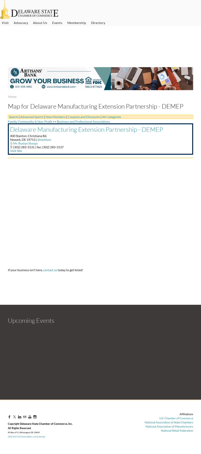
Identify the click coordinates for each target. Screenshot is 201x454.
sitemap (41, 436)
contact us (50, 270)
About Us (40, 23)
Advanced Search (31, 117)
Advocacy (21, 23)
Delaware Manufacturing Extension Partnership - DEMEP (86, 129)
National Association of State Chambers (169, 422)
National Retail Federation (177, 430)
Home (12, 96)
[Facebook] (9, 417)
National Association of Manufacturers (169, 426)
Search (13, 117)
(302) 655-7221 (15, 436)
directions (44, 139)
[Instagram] (35, 417)
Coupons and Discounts (84, 117)
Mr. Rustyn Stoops (25, 143)
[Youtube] (29, 417)
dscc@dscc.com (30, 436)
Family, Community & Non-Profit (30, 121)
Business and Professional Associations (83, 121)
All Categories (111, 117)
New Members (55, 117)
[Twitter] (14, 417)
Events (57, 23)
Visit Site (16, 151)
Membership (76, 23)
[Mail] (24, 417)
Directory (98, 23)
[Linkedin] (19, 417)
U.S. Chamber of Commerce (176, 418)
